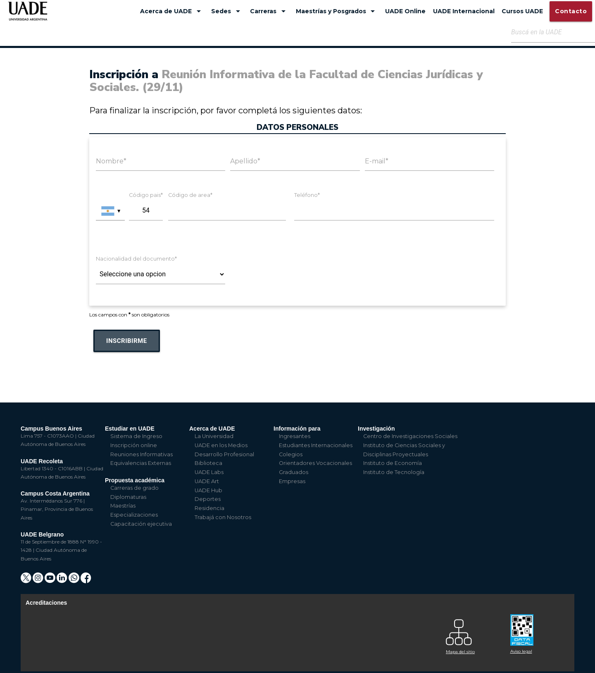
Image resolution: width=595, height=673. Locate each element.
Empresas (292, 481)
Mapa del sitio (460, 651)
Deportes (208, 499)
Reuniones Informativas (141, 454)
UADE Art (207, 481)
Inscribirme (126, 341)
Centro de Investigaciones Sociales (410, 436)
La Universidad (214, 436)
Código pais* (146, 195)
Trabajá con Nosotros (223, 517)
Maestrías (123, 506)
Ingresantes (294, 436)
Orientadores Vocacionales (315, 463)
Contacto (571, 11)
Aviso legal (521, 651)
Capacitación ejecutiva (141, 524)
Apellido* (245, 161)
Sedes (227, 11)
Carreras (269, 11)
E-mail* (376, 161)
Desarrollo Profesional (224, 454)
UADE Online (405, 11)
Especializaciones (134, 515)
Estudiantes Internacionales (315, 445)
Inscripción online (133, 445)
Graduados (293, 472)
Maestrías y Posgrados (337, 11)
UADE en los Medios (221, 445)
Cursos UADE (522, 11)
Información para (297, 428)
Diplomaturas (128, 497)
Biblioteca (208, 463)
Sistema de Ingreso (136, 436)
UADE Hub (208, 490)
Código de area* (190, 195)
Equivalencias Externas (140, 463)
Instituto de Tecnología (393, 472)
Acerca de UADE (172, 11)
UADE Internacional (464, 11)
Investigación (376, 428)
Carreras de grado (134, 488)
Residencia (209, 508)
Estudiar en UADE (130, 428)
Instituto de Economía (392, 463)
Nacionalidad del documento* (136, 259)
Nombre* (111, 161)
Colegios (290, 454)
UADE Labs (209, 472)
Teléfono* (307, 195)
